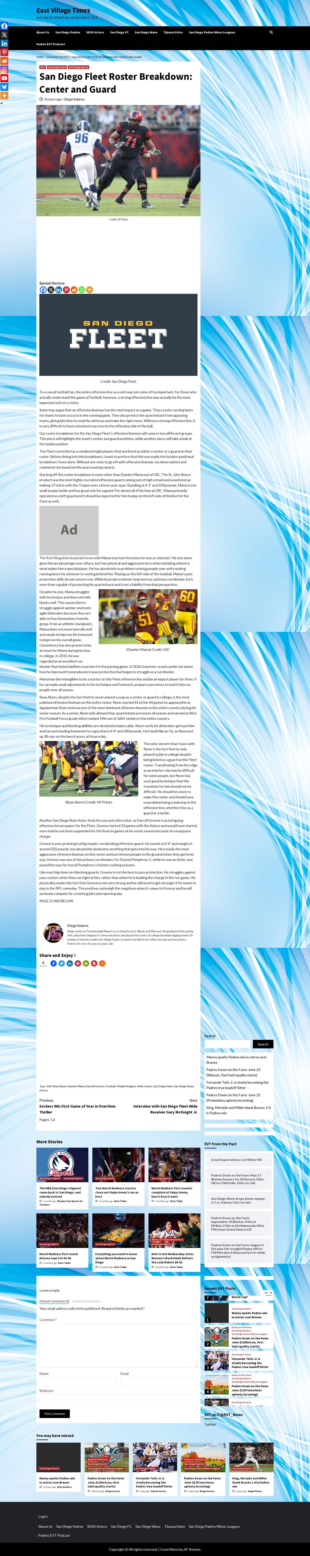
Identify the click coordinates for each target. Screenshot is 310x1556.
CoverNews (169, 1549)
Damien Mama (76, 1086)
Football (110, 1086)
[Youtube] (4, 78)
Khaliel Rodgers (126, 1086)
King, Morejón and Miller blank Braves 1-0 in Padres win (238, 1110)
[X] (50, 289)
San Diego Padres (67, 32)
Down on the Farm (241, 1327)
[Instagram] (4, 69)
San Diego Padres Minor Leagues (212, 32)
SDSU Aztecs (95, 32)
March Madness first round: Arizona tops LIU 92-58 (58, 1256)
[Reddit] (74, 289)
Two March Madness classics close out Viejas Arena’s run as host (117, 1192)
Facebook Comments (86, 1301)
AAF (49, 1086)
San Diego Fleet (57, 67)
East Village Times (63, 10)
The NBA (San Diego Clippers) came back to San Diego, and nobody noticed (60, 1192)
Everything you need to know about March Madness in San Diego (116, 1258)
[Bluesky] (4, 87)
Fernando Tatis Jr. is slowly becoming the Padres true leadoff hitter (237, 1085)
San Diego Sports (78, 67)
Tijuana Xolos (173, 32)
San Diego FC (119, 32)
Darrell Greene (95, 1086)
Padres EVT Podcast (50, 44)
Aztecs (155, 1239)
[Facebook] (43, 289)
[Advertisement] (118, 253)
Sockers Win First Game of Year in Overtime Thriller (78, 1105)
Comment (48, 1319)
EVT (43, 67)
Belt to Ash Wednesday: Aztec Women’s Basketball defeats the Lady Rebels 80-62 (172, 1258)
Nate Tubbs (120, 1201)
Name (44, 1373)
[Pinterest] (66, 289)
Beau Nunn (60, 1086)
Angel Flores (255, 1491)
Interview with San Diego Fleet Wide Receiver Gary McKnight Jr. (158, 1105)
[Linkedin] (58, 289)
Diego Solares (74, 99)
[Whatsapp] (81, 289)
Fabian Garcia (158, 1491)
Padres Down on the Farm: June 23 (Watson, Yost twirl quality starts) (233, 1072)
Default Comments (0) (54, 1301)
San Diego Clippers (50, 1178)
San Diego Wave (146, 32)
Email (124, 1373)
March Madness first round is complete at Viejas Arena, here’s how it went (171, 1192)
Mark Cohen (144, 1086)
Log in (43, 1516)
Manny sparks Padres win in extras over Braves (236, 1060)
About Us (42, 32)
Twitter (210, 1424)
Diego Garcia (112, 1491)
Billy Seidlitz (64, 1487)
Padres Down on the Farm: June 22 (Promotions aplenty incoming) (233, 1097)
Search (209, 1036)
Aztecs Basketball (173, 1239)
